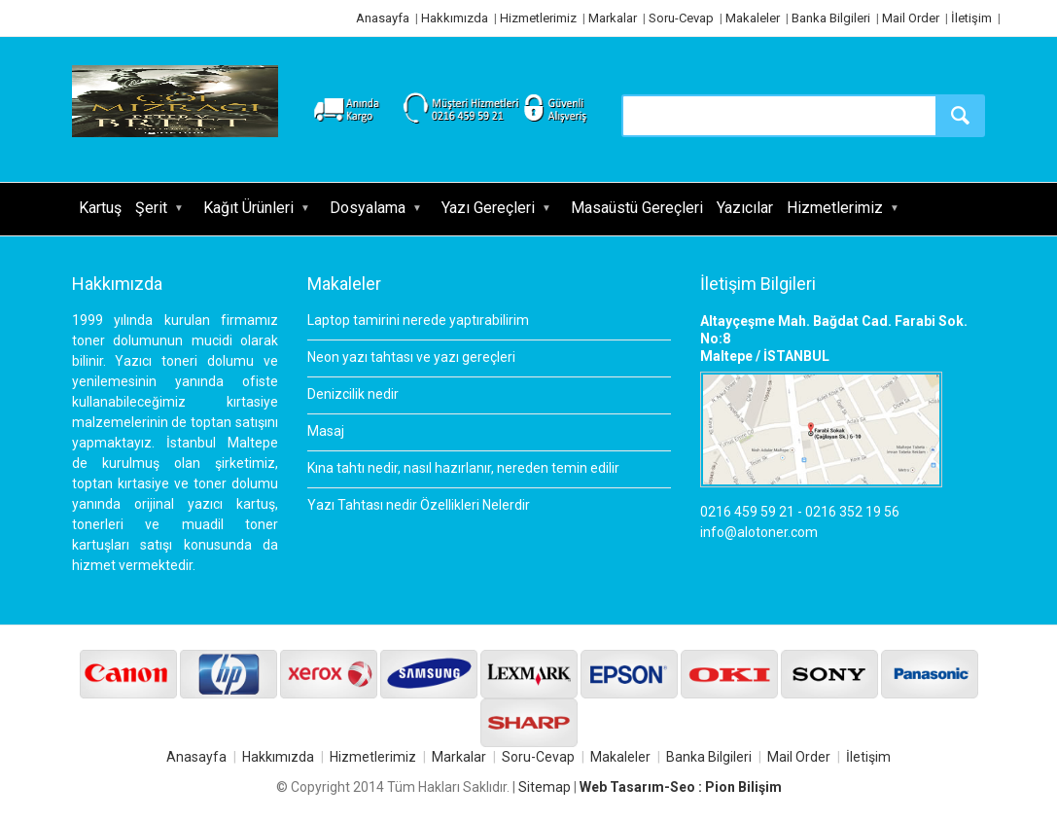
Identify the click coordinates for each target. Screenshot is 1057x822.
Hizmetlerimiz (538, 18)
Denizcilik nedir (353, 394)
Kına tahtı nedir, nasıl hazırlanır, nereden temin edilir (463, 468)
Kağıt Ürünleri (248, 207)
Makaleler (752, 18)
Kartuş (100, 207)
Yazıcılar (745, 207)
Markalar (612, 18)
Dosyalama (367, 207)
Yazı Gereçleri (488, 207)
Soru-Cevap (681, 18)
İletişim (971, 18)
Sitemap (544, 787)
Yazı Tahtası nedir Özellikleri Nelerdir (418, 505)
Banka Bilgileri (831, 18)
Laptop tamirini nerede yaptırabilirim (418, 320)
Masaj (325, 431)
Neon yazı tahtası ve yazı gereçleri (411, 357)
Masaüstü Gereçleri (637, 207)
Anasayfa (382, 18)
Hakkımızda (454, 18)
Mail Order (910, 18)
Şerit (151, 207)
